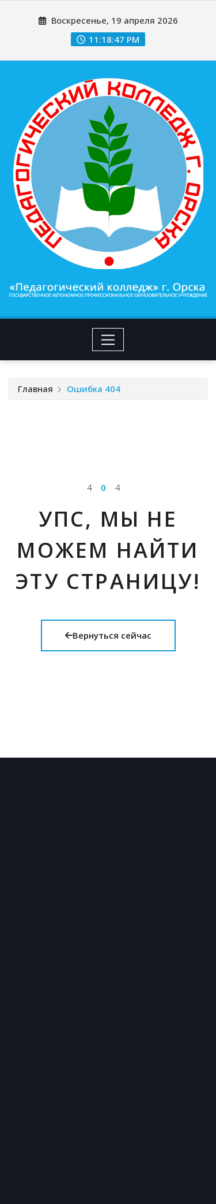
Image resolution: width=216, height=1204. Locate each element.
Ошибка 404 (93, 388)
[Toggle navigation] (108, 339)
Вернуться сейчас (108, 635)
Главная (35, 388)
